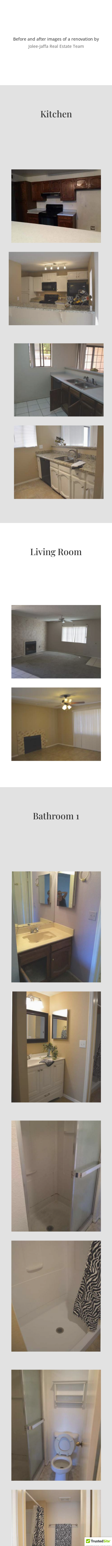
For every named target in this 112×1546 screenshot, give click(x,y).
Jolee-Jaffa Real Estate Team (56, 46)
